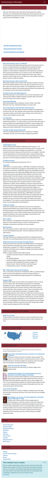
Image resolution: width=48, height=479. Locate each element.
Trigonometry (6, 436)
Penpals (5, 451)
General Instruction (8, 424)
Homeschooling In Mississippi (11, 2)
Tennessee (35, 336)
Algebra (5, 432)
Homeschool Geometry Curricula (13, 49)
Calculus (5, 437)
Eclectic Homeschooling (9, 453)
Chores (5, 457)
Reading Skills (7, 459)
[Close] (44, 462)
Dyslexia (5, 455)
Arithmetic (6, 430)
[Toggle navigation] (44, 2)
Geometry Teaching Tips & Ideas (13, 45)
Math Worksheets (8, 439)
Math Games (6, 441)
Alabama (35, 338)
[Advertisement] (24, 31)
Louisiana (35, 332)
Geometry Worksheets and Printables (14, 52)
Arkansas (35, 334)
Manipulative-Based (8, 428)
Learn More (6, 474)
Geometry (5, 434)
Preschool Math (7, 426)
